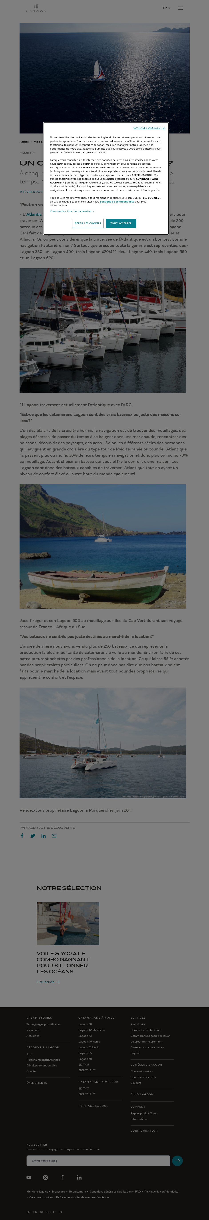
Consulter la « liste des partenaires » (72, 211)
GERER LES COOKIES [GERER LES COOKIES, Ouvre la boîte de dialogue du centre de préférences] (88, 223)
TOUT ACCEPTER (121, 223)
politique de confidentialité (117, 201)
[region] (106, 178)
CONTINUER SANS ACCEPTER (149, 127)
